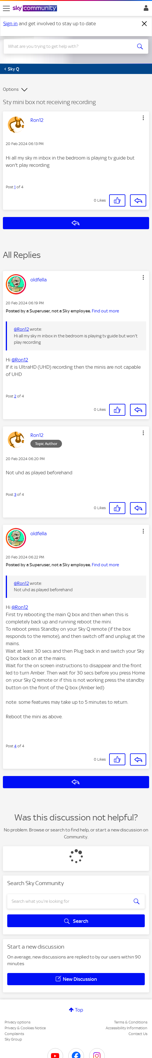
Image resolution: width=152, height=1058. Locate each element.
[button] (143, 118)
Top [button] (79, 1010)
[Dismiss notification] (144, 23)
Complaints (14, 1034)
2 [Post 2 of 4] (15, 396)
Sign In (145, 9)
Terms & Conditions (130, 1022)
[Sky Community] (35, 8)
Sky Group (13, 1039)
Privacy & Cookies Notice (25, 1028)
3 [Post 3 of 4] (15, 494)
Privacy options (17, 1022)
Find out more (105, 311)
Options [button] (11, 89)
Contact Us (138, 1034)
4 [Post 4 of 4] (15, 746)
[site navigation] (6, 8)
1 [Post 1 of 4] (15, 187)
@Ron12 (21, 329)
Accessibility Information (126, 1028)
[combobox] (69, 46)
